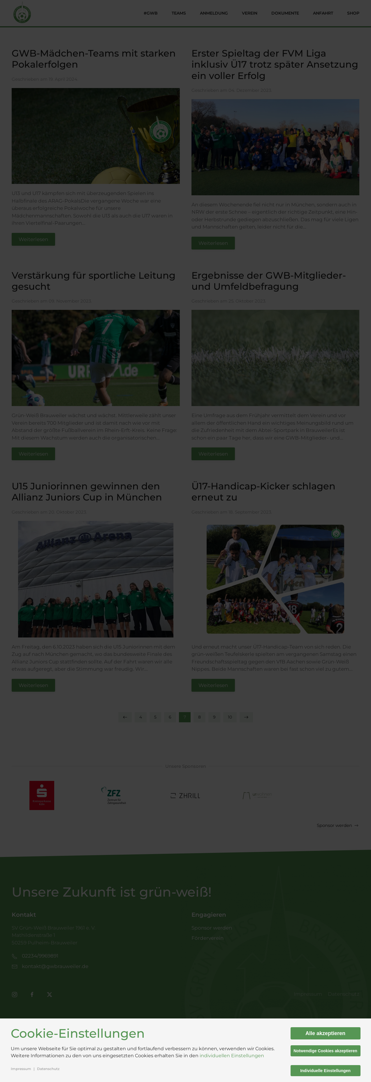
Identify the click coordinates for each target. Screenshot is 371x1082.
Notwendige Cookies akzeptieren (325, 1050)
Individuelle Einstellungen (325, 1070)
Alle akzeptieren (325, 1033)
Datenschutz (48, 1069)
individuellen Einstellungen (232, 1055)
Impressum (21, 1069)
